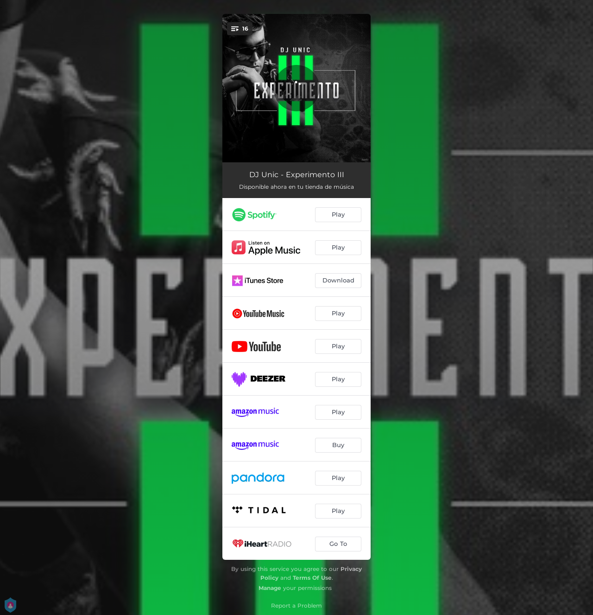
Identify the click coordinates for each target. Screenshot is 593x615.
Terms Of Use (312, 577)
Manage (270, 587)
